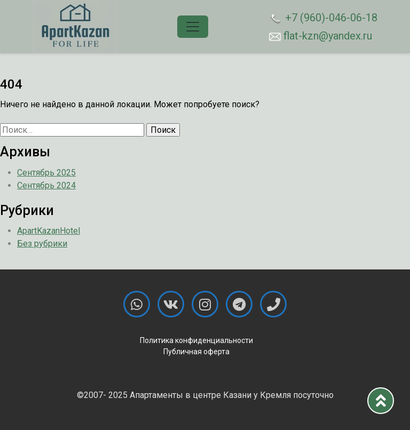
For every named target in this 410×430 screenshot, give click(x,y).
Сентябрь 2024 (46, 185)
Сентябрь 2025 (46, 173)
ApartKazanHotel (48, 231)
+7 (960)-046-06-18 (323, 18)
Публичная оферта (196, 351)
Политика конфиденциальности (196, 340)
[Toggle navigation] (192, 26)
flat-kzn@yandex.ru (320, 35)
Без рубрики (42, 243)
